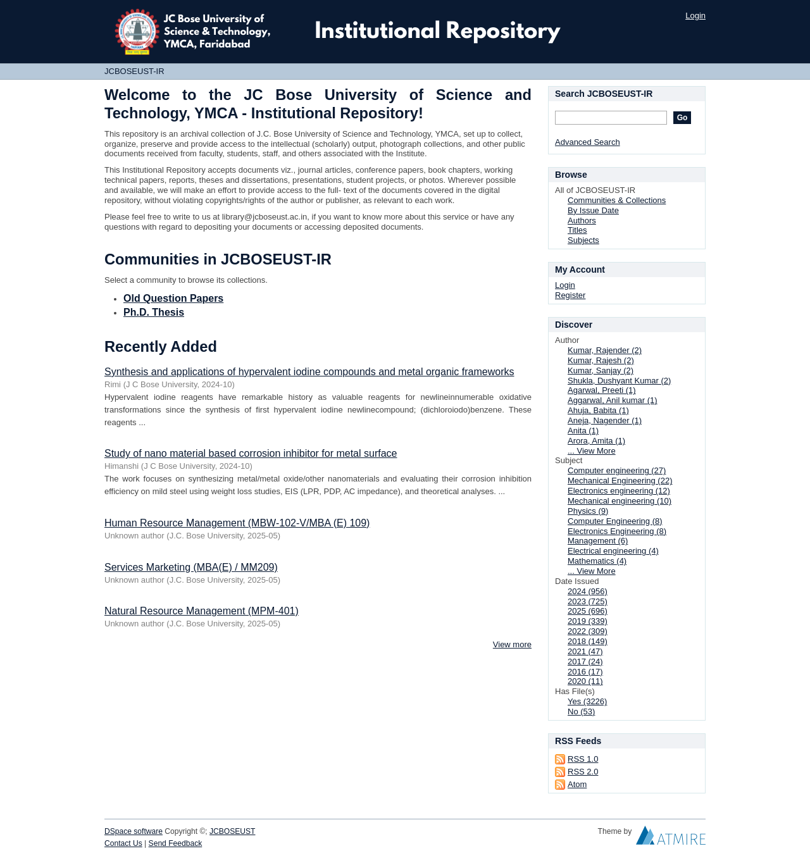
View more (512, 644)
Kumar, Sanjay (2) (600, 370)
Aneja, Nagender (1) (605, 420)
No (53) (581, 711)
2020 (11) (585, 681)
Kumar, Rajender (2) (605, 350)
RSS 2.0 (583, 771)
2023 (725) (588, 601)
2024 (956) (588, 591)
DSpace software (133, 831)
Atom (577, 784)
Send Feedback (175, 843)
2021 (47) (585, 651)
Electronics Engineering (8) (617, 531)
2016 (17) (585, 671)
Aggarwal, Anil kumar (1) (612, 400)
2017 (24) (585, 661)
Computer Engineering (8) (615, 521)
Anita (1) (583, 430)
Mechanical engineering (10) (619, 501)
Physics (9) (588, 511)
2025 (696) (588, 611)
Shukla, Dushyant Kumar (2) (619, 380)
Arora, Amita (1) (596, 440)
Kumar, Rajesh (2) (601, 360)
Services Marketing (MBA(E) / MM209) (191, 567)
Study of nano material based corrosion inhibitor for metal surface (250, 453)
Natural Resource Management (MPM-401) (201, 611)
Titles (577, 230)
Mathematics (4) (597, 561)
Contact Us (123, 843)
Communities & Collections (617, 200)
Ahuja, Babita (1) (598, 410)
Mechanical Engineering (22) (620, 480)
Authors (582, 220)
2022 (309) (588, 631)
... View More (592, 451)
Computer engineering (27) (617, 470)
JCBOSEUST (232, 831)
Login (695, 15)
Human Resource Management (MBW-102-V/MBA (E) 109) (237, 523)
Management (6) (598, 540)
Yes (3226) (587, 701)
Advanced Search (587, 142)
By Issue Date (593, 210)
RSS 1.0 (583, 759)
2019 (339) (588, 621)
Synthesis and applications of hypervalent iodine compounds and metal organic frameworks (309, 371)
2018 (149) (588, 641)
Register (570, 295)
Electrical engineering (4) (613, 551)
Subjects (583, 240)
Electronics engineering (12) (619, 490)
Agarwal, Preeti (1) (602, 390)
